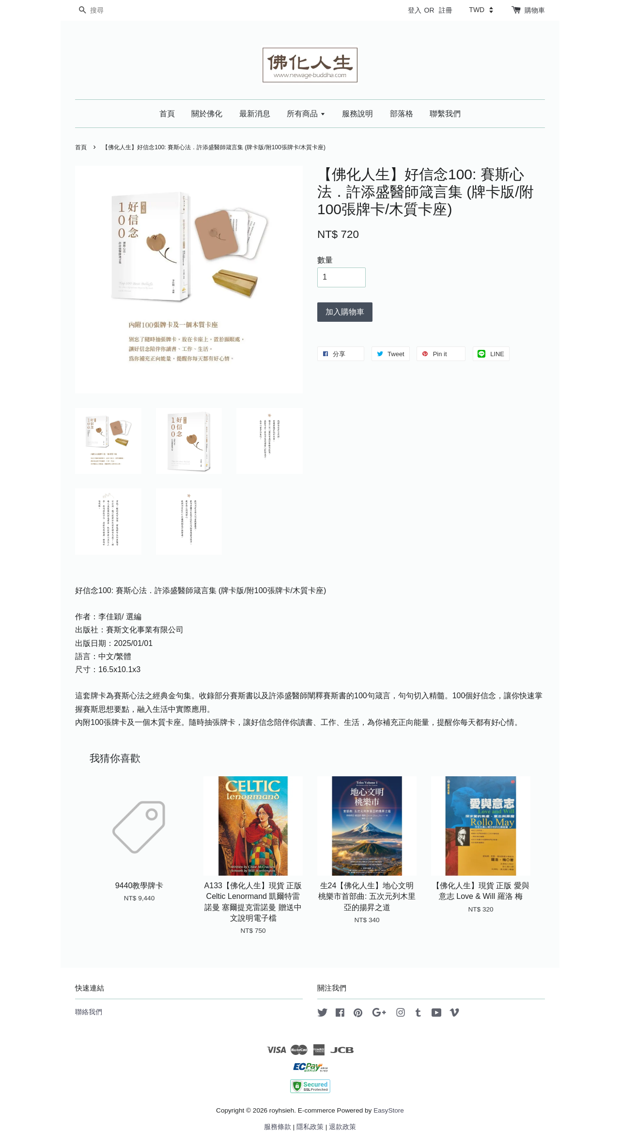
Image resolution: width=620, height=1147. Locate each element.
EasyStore (388, 1110)
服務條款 (277, 1127)
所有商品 (306, 114)
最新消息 (254, 114)
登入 (414, 10)
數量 (325, 260)
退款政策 (342, 1127)
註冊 (445, 10)
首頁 (167, 114)
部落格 (401, 114)
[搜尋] (104, 10)
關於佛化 (206, 114)
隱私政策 (310, 1127)
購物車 (535, 10)
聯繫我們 (445, 114)
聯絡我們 (88, 1012)
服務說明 (357, 114)
